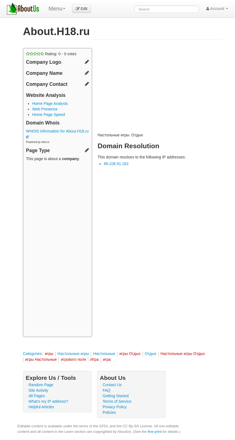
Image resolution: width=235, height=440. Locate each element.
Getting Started (116, 396)
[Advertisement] (57, 250)
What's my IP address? (48, 401)
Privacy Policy (115, 407)
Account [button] (217, 8)
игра (107, 359)
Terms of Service (117, 401)
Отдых (150, 353)
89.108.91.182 (116, 163)
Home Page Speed (48, 114)
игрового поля (73, 359)
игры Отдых (130, 353)
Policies (109, 412)
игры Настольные (41, 359)
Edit (81, 8)
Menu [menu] (57, 9)
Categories (32, 353)
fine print (154, 432)
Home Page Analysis (50, 103)
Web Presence (45, 109)
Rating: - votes (51, 54)
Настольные (104, 353)
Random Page (40, 385)
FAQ (106, 390)
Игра (94, 359)
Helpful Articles (41, 407)
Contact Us (112, 385)
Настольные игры (73, 353)
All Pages (36, 396)
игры (49, 353)
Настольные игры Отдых (183, 353)
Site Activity (38, 390)
